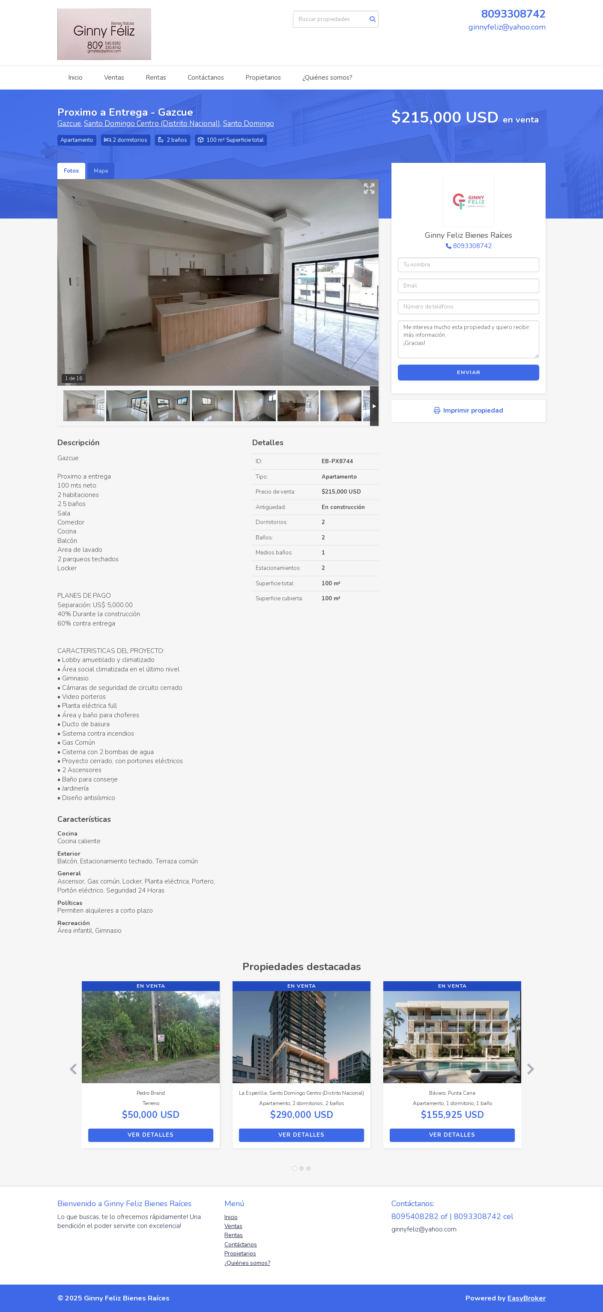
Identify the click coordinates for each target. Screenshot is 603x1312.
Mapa (101, 171)
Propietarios (263, 77)
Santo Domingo (248, 124)
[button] (69, 1069)
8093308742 (513, 13)
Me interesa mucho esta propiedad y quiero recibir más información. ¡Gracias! (468, 339)
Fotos (71, 171)
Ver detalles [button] (151, 1135)
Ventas (114, 77)
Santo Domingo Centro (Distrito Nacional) (152, 124)
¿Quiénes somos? (327, 77)
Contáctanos (206, 77)
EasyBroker (526, 1298)
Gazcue (69, 124)
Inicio (75, 77)
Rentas (156, 77)
